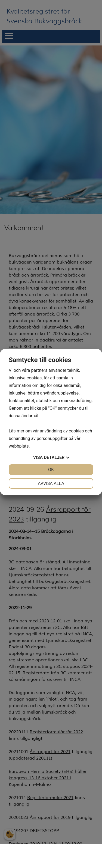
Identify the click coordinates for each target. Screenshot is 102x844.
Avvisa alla (51, 483)
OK (51, 469)
